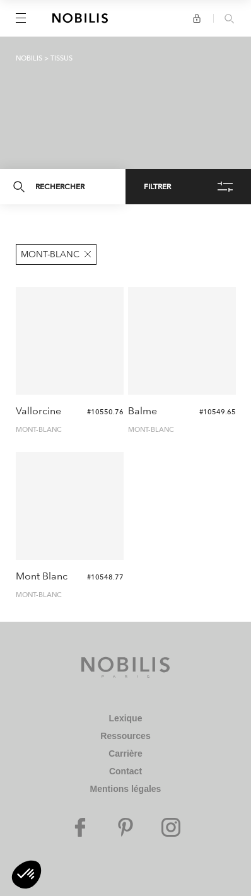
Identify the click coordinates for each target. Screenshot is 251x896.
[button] (26, 874)
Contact (125, 771)
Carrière (125, 753)
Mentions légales (125, 789)
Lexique (126, 718)
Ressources (125, 736)
